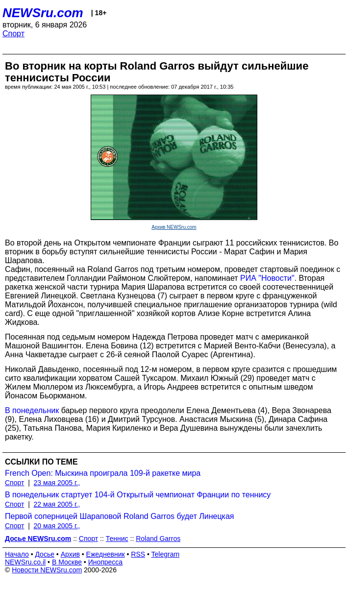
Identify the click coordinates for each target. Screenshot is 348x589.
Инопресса (105, 562)
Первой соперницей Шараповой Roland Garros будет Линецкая (119, 516)
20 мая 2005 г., (57, 526)
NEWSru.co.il (25, 562)
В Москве (67, 562)
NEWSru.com (42, 12)
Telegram (165, 554)
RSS (138, 554)
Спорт (13, 33)
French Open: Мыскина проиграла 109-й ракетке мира (102, 473)
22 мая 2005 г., (57, 504)
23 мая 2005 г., (57, 483)
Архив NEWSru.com (173, 227)
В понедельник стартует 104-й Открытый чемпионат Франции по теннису (138, 495)
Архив (70, 554)
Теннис (117, 538)
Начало (17, 554)
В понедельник (32, 410)
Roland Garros (158, 538)
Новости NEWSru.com (47, 570)
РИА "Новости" (267, 278)
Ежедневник (105, 554)
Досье (44, 554)
